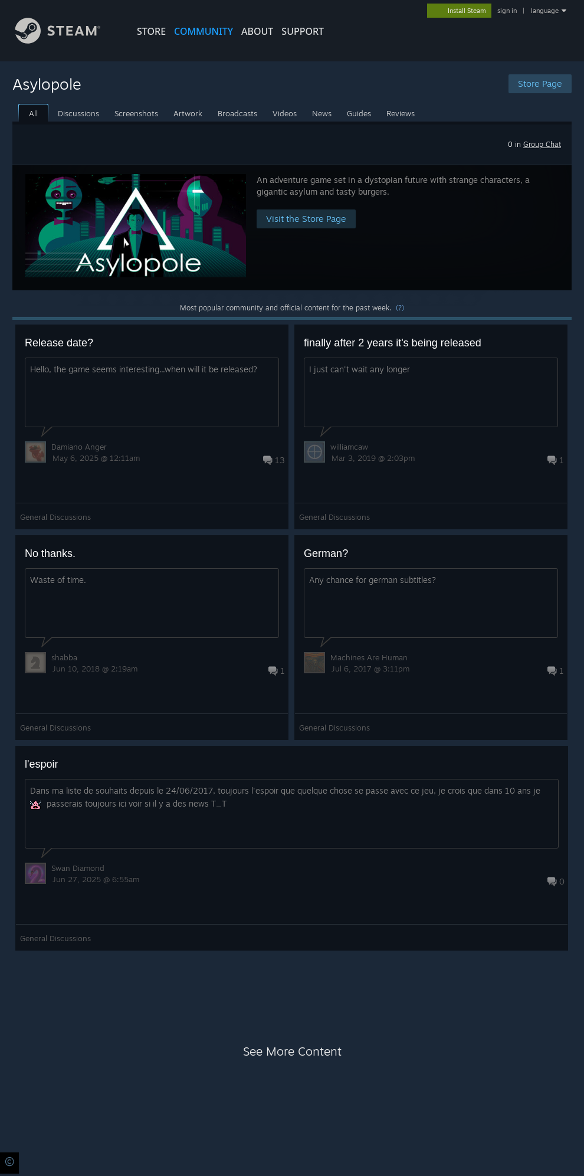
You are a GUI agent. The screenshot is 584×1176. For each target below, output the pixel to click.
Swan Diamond (77, 868)
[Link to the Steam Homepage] (67, 40)
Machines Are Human (369, 657)
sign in (507, 10)
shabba (64, 657)
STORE (151, 31)
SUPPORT (302, 31)
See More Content (292, 1051)
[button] (292, 227)
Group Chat (542, 144)
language (545, 10)
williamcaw (349, 446)
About (257, 31)
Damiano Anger (79, 446)
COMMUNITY (203, 31)
